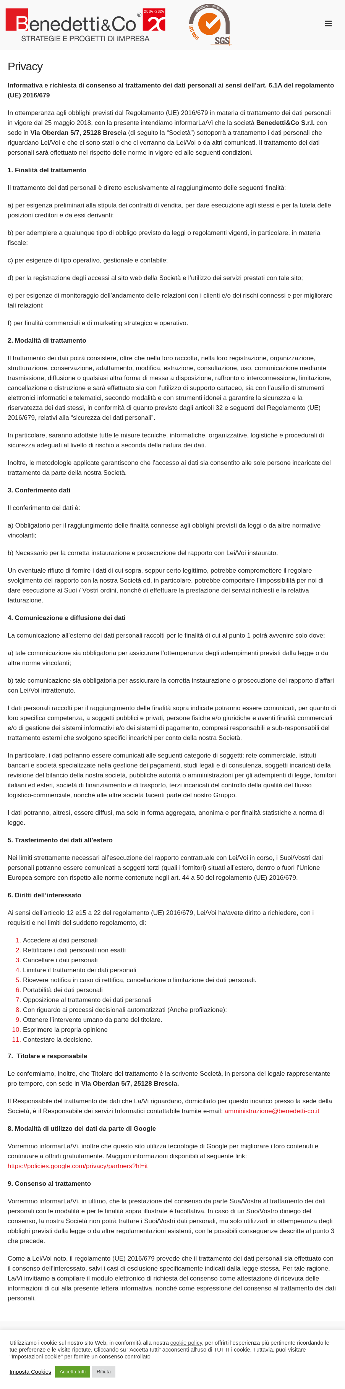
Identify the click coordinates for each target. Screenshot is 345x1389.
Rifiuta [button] (104, 1371)
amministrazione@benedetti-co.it (272, 1111)
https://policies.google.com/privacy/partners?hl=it (78, 1166)
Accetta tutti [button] (73, 1371)
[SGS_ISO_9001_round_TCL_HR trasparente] (210, 7)
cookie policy (186, 1343)
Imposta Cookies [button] (30, 1372)
